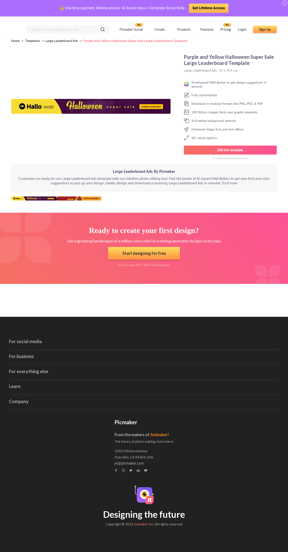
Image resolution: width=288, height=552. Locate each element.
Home (15, 41)
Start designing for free (144, 253)
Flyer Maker (125, 388)
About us (122, 434)
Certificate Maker (211, 335)
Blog (37, 434)
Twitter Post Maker (49, 379)
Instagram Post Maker (52, 370)
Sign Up (265, 24)
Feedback (122, 452)
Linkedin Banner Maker (52, 388)
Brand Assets (44, 460)
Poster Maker (126, 361)
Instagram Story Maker (52, 361)
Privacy (120, 460)
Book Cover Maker (212, 326)
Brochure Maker (210, 344)
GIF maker (42, 397)
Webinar (40, 452)
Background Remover (215, 397)
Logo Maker (125, 397)
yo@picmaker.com (210, 463)
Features (207, 24)
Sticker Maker (208, 361)
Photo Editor (207, 379)
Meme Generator (211, 370)
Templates (32, 41)
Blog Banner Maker (131, 344)
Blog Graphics (127, 353)
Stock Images (208, 353)
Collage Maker (209, 388)
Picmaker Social (131, 24)
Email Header (126, 326)
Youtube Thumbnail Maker (55, 335)
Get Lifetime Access (208, 8)
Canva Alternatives (212, 405)
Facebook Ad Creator (51, 344)
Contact (121, 443)
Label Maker (125, 379)
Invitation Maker (129, 335)
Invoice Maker (127, 370)
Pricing (225, 24)
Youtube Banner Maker (52, 326)
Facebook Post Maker (51, 353)
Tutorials (40, 443)
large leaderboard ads (61, 41)
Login (242, 24)
